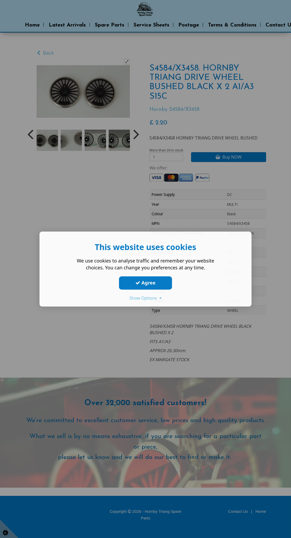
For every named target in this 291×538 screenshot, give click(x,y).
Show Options (145, 298)
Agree (145, 282)
